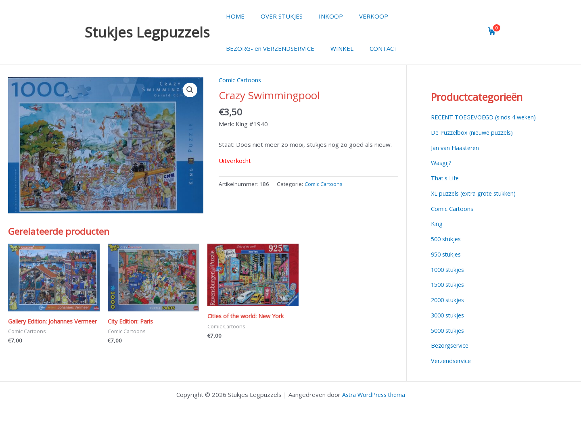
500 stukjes (447, 239)
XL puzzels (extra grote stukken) (476, 193)
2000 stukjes (449, 300)
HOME (233, 16)
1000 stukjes (449, 269)
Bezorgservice (451, 345)
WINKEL (335, 48)
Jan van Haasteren (456, 148)
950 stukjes (447, 254)
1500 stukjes (449, 284)
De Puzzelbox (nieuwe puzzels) (474, 132)
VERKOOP (359, 16)
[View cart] (491, 31)
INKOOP (321, 16)
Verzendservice (452, 361)
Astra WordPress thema (374, 394)
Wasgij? (441, 163)
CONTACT (373, 48)
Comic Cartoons (240, 80)
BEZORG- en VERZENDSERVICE (268, 48)
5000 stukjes (449, 330)
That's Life (445, 178)
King (437, 223)
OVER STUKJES (276, 16)
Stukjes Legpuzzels (147, 32)
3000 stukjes (449, 315)
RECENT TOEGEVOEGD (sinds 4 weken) (487, 117)
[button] (190, 90)
